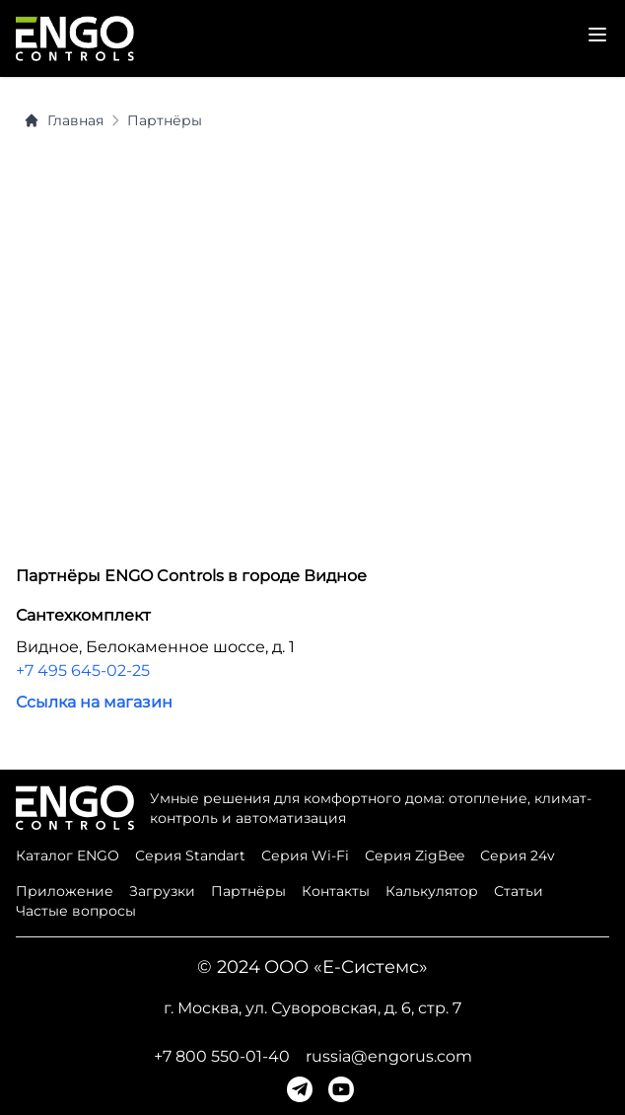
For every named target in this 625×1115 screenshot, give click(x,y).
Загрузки (162, 891)
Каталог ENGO (67, 855)
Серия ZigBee (414, 855)
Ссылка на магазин (94, 702)
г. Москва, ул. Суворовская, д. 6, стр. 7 (312, 1008)
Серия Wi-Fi (305, 855)
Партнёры (164, 120)
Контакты (336, 891)
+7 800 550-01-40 (222, 1056)
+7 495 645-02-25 (83, 670)
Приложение (64, 891)
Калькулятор (431, 891)
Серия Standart (190, 855)
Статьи (518, 891)
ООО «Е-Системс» (346, 967)
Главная (64, 120)
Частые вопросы (76, 911)
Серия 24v (517, 855)
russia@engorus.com (389, 1056)
